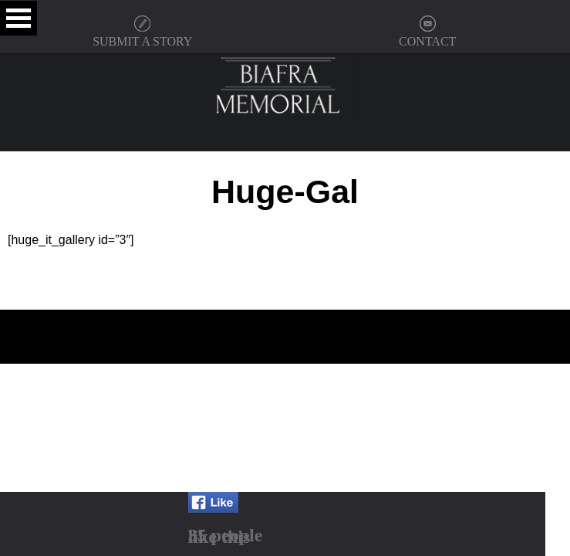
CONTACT (427, 41)
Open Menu (18, 18)
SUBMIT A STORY (142, 41)
